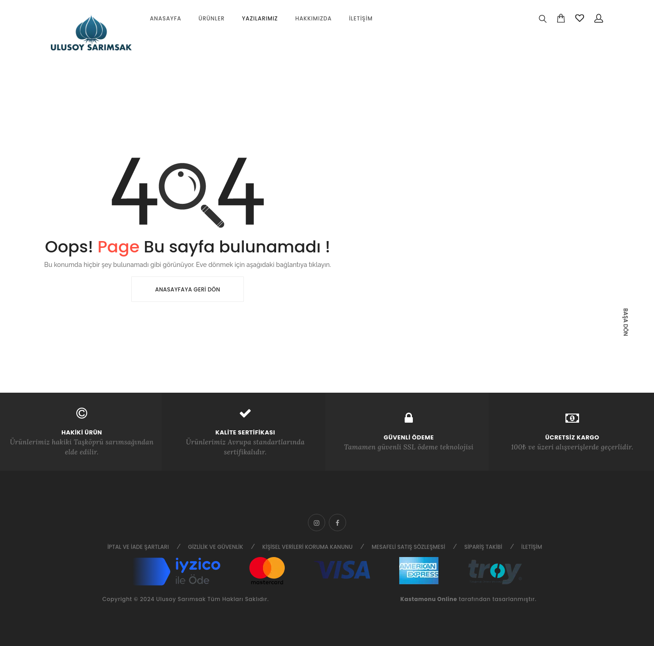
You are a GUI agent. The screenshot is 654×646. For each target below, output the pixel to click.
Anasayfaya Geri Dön (187, 289)
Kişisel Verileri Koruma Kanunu (307, 547)
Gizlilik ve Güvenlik (215, 547)
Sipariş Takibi (483, 547)
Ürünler (211, 18)
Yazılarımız (260, 18)
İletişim (360, 18)
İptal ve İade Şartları (137, 547)
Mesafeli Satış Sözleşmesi (408, 547)
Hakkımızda (313, 18)
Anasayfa (165, 18)
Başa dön (625, 322)
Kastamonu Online (428, 599)
